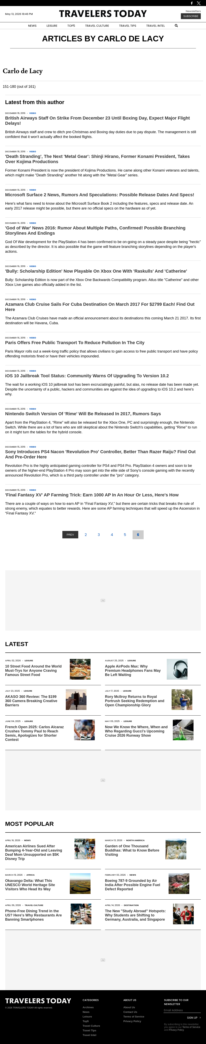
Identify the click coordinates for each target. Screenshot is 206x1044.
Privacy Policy (132, 1021)
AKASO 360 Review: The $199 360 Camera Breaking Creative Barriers (31, 701)
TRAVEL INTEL (155, 26)
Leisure (29, 660)
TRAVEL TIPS (127, 26)
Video (32, 113)
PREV (70, 534)
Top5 (86, 1021)
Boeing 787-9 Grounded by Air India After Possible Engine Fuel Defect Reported (132, 885)
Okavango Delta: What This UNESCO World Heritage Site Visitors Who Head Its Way (30, 885)
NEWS (32, 26)
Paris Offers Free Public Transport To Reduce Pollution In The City (75, 342)
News (27, 840)
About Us (129, 1007)
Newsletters (193, 11)
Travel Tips (89, 1030)
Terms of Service (133, 1016)
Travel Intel (89, 1035)
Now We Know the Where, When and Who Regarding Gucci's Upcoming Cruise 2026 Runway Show (136, 731)
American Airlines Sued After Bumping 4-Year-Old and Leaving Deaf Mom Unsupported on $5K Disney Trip (33, 852)
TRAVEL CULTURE (97, 26)
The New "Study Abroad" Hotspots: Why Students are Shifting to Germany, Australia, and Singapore (135, 915)
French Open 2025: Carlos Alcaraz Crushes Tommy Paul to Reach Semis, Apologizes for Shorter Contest (34, 733)
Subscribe (190, 16)
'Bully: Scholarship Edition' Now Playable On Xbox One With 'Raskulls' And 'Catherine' (96, 271)
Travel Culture (34, 905)
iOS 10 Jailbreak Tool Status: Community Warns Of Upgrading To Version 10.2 (87, 375)
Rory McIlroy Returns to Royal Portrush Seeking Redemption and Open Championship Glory (134, 701)
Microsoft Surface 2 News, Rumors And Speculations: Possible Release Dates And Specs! (99, 194)
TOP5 (71, 26)
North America (135, 840)
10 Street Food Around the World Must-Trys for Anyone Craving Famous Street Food (33, 670)
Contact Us (130, 1011)
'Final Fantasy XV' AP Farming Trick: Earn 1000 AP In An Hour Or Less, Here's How (92, 494)
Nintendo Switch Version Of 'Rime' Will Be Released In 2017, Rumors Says (83, 413)
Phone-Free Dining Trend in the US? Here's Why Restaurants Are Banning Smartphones (33, 915)
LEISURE (51, 26)
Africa (30, 874)
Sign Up (192, 1018)
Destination (131, 905)
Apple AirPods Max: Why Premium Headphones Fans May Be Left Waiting (133, 670)
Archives (88, 1007)
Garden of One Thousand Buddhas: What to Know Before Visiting (132, 850)
